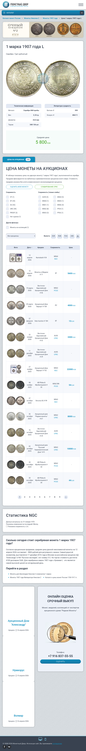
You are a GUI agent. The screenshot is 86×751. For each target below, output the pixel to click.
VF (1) (12, 197)
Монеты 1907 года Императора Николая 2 (25, 577)
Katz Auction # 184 (41, 321)
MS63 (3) (45, 213)
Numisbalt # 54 (41, 257)
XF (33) (12, 201)
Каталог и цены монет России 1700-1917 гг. (61, 577)
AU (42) (12, 205)
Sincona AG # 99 (41, 401)
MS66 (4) (60, 205)
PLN (65, 236)
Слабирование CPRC (49, 187)
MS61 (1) (45, 205)
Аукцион (41, 247)
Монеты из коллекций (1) (19, 227)
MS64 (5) (60, 197)
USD (72, 236)
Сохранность (56, 247)
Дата (29, 247)
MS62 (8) (45, 209)
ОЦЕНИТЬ (60, 661)
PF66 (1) (60, 213)
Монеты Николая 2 (31, 18)
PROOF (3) (13, 213)
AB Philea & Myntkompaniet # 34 (41, 464)
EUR (53, 236)
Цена (71, 247)
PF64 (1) (60, 209)
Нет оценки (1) (15, 217)
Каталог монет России (11, 18)
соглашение (57, 744)
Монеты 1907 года (50, 18)
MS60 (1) (45, 201)
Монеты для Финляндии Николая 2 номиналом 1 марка (30, 574)
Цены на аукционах (19, 159)
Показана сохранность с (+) (18, 526)
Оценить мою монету (19, 187)
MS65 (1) (60, 201)
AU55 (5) (45, 197)
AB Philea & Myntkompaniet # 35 (41, 385)
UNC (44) (13, 209)
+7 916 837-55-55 (60, 656)
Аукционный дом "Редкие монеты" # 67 (41, 416)
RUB (59, 236)
